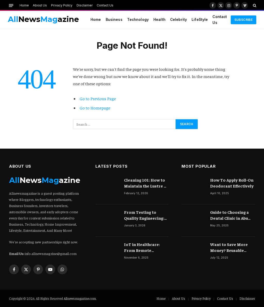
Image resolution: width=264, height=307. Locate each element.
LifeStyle (200, 20)
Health (159, 20)
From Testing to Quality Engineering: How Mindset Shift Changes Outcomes (144, 215)
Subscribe (243, 20)
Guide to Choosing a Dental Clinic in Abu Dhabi (229, 215)
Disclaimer (85, 5)
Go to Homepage (95, 107)
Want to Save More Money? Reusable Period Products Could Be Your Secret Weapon (232, 247)
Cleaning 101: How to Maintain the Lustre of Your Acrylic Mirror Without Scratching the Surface (146, 183)
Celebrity (178, 20)
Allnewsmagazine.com (80, 298)
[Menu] (11, 5)
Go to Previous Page (98, 98)
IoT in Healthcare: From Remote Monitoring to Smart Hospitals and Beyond (145, 247)
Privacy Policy (61, 5)
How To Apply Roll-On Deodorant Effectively (232, 182)
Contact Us (105, 5)
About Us (40, 5)
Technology (138, 20)
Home (24, 5)
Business (114, 20)
